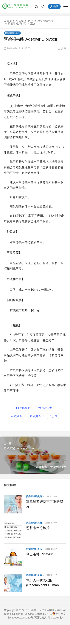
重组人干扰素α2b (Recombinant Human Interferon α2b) (42, 583)
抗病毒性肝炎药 (17, 23)
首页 (9, 20)
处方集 (20, 20)
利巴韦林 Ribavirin (40, 554)
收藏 (16, 416)
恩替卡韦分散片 (38, 528)
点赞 (35, 416)
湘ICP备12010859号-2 (38, 613)
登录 (54, 6)
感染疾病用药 (45, 20)
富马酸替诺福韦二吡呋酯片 (44, 504)
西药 (30, 20)
